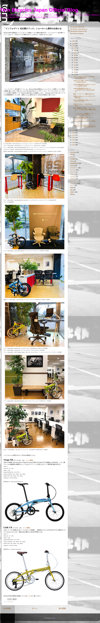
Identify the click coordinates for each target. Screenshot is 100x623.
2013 (73, 140)
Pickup (72, 161)
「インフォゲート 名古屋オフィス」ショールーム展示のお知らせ (84, 114)
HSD (71, 156)
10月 (75, 53)
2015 (73, 135)
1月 (75, 74)
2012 (73, 142)
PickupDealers (74, 163)
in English (73, 159)
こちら (29, 596)
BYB (71, 154)
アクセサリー (74, 168)
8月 (75, 57)
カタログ (72, 179)
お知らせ (72, 174)
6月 (75, 62)
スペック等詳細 (29, 460)
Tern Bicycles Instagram (77, 33)
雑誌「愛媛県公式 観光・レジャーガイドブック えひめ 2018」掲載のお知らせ (84, 109)
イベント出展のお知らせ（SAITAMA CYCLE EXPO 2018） (83, 77)
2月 (75, 72)
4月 (75, 67)
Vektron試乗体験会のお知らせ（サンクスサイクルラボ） (84, 101)
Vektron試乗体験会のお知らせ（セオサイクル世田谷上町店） (84, 85)
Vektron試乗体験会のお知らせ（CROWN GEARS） (81, 118)
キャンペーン (74, 181)
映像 (71, 187)
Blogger (53, 618)
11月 (75, 50)
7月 (75, 60)
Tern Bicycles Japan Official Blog (39, 10)
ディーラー (73, 183)
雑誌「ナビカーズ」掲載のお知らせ (83, 94)
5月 (75, 65)
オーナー (72, 172)
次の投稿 (7, 608)
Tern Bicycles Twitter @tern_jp (78, 29)
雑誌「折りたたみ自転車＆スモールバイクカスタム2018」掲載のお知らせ (84, 126)
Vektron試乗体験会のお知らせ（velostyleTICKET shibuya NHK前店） (83, 90)
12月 (75, 48)
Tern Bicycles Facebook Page (78, 31)
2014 (73, 137)
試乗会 (72, 192)
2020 (73, 41)
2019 (73, 43)
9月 (75, 55)
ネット (72, 185)
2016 (73, 133)
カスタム (72, 176)
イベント (10, 601)
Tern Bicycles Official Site (77, 27)
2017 (73, 130)
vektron (72, 165)
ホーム (34, 608)
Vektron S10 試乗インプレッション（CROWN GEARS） (83, 81)
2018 (73, 46)
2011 (73, 145)
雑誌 (71, 190)
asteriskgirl (73, 152)
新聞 (71, 194)
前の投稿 (62, 608)
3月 (75, 70)
